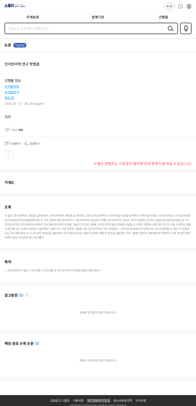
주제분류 (32, 17)
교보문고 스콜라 (59, 400)
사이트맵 (140, 400)
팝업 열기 (26, 295)
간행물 (163, 17)
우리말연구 (12, 92)
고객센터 (179, 8)
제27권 (9, 97)
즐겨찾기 (185, 33)
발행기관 (98, 17)
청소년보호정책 (122, 400)
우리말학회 (12, 86)
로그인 (170, 6)
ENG (188, 8)
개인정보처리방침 (98, 400)
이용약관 (78, 400)
